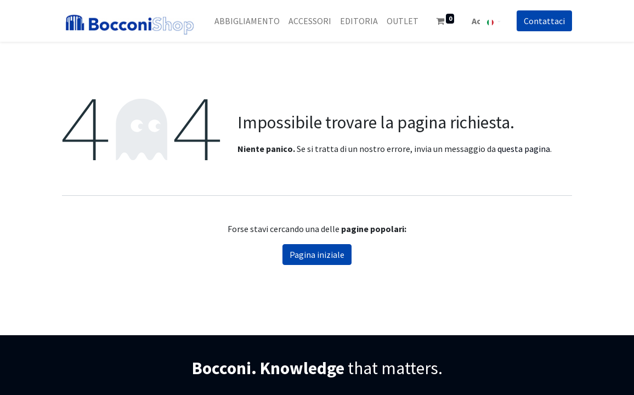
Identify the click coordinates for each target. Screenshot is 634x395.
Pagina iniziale (317, 254)
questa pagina (523, 148)
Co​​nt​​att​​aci (544, 20)
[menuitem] (247, 21)
